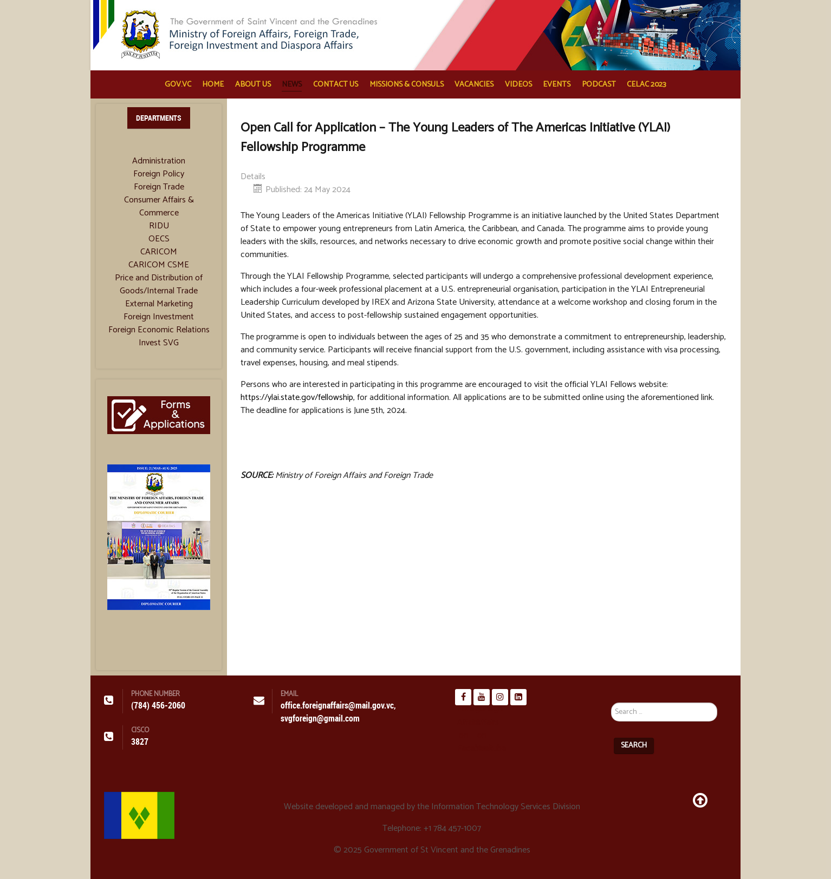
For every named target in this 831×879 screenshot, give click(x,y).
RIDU (159, 226)
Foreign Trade (159, 187)
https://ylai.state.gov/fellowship (297, 397)
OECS (159, 239)
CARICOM (158, 252)
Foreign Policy (158, 174)
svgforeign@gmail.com (320, 718)
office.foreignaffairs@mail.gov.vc (337, 705)
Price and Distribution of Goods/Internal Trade (159, 285)
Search (634, 745)
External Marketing (159, 304)
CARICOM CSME (158, 265)
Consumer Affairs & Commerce (159, 207)
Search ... (611, 689)
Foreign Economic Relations (159, 330)
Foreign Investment (159, 317)
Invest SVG (159, 343)
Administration (158, 161)
